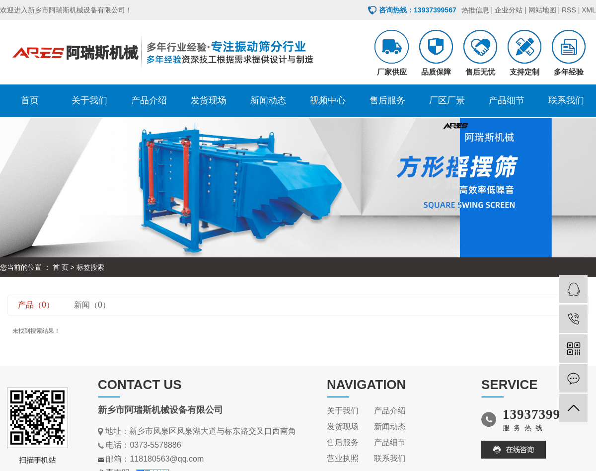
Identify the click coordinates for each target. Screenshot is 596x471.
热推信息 (475, 10)
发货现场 (208, 100)
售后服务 (387, 100)
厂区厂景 (447, 100)
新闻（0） (92, 305)
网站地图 (542, 10)
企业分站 (508, 10)
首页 (30, 100)
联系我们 (566, 100)
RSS (569, 10)
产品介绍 (149, 100)
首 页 (61, 267)
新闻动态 (268, 100)
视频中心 (328, 100)
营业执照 (343, 458)
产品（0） (36, 305)
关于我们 (89, 100)
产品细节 (506, 100)
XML (589, 10)
